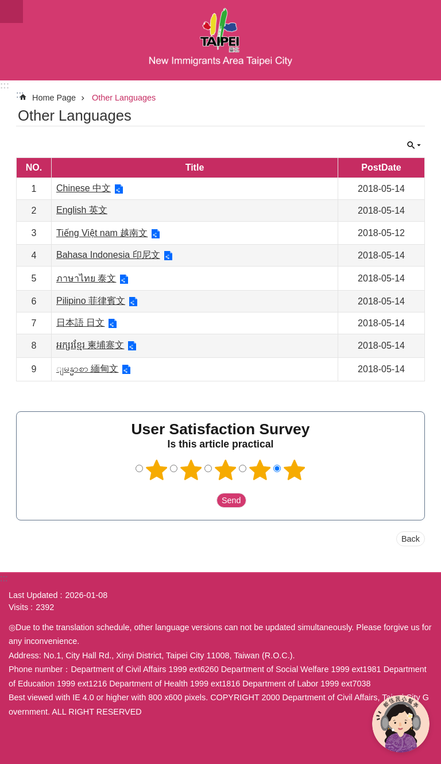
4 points (260, 470)
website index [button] (11, 11)
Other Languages (124, 97)
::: (4, 85)
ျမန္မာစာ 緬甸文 (87, 368)
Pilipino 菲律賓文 (90, 301)
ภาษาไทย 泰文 (86, 278)
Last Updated (33, 595)
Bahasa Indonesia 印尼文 (108, 255)
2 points (191, 470)
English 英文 (81, 210)
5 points (294, 470)
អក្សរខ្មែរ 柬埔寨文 (90, 345)
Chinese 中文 (83, 188)
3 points (226, 470)
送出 (205, 500)
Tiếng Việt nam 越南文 (102, 233)
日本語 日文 (80, 322)
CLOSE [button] (414, 145)
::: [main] (20, 94)
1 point (157, 470)
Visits (18, 607)
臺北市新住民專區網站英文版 (220, 40)
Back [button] (410, 538)
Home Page (54, 97)
